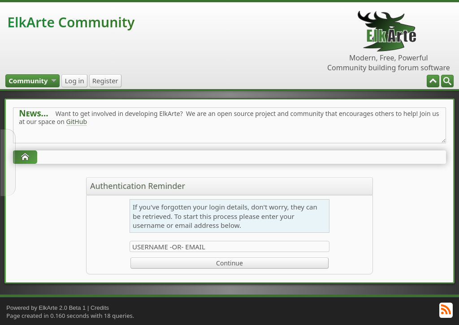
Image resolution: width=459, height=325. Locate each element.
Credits (100, 307)
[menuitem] (447, 81)
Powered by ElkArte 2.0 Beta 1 (46, 307)
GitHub (76, 121)
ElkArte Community (70, 22)
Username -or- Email (168, 246)
